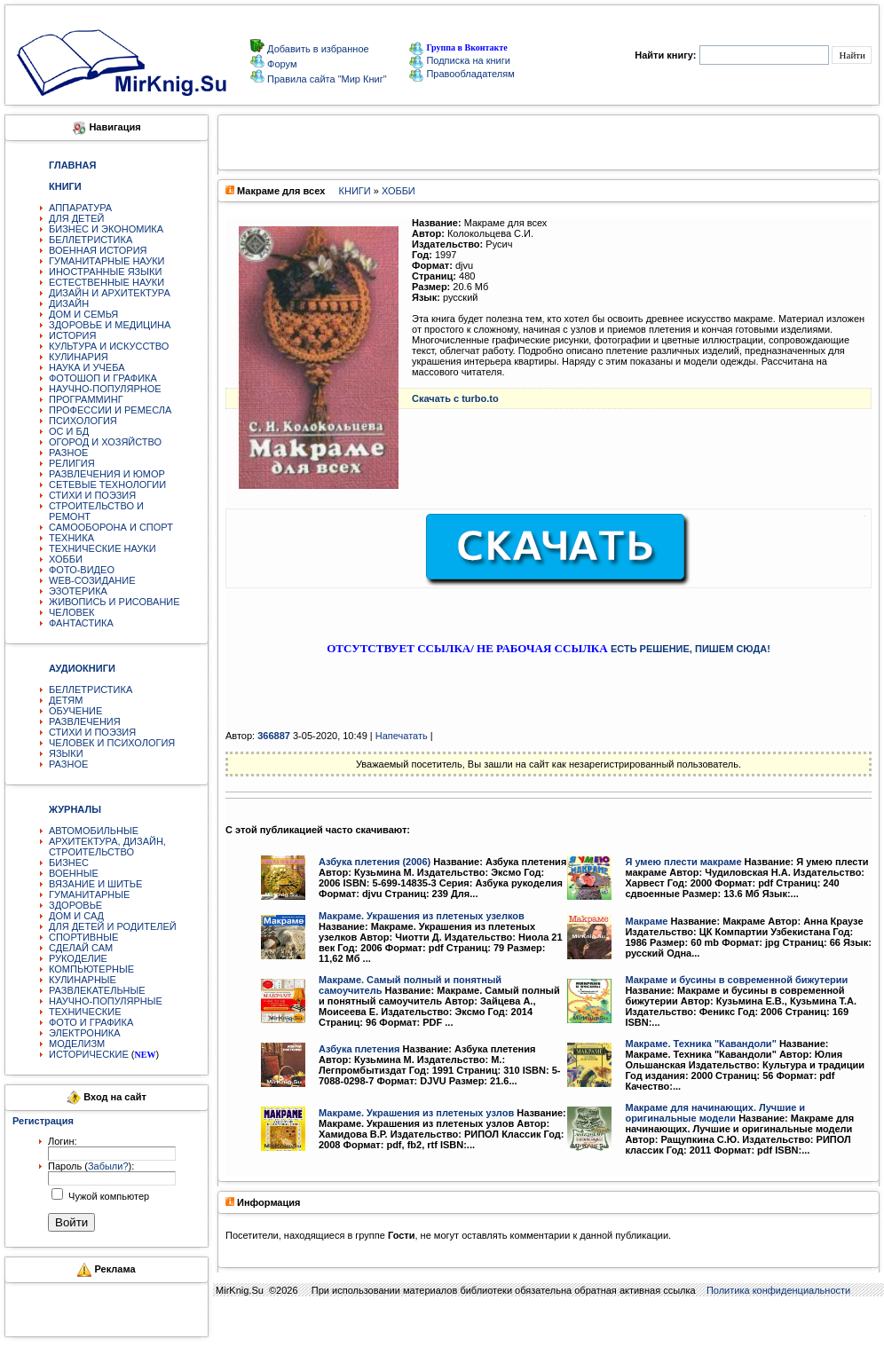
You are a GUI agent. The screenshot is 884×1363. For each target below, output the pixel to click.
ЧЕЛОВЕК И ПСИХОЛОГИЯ (112, 742)
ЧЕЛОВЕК (72, 612)
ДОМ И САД (76, 915)
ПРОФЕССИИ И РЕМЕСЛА (110, 410)
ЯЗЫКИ (66, 753)
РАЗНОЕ (68, 452)
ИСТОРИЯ (72, 335)
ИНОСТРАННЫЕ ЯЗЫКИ (105, 271)
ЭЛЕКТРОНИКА (84, 1033)
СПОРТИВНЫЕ (83, 937)
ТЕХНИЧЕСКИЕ (85, 1011)
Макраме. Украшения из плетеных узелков (422, 915)
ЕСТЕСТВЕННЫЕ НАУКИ (106, 282)
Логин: (62, 1141)
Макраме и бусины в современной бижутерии (736, 979)
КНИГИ (355, 190)
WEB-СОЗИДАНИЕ (92, 580)
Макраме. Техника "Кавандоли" (700, 1043)
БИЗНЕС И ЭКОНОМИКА (106, 229)
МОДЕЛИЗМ (77, 1043)
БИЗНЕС (69, 862)
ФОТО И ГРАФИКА (91, 1022)
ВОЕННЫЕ (74, 873)
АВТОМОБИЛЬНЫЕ (93, 830)
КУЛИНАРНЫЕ (82, 979)
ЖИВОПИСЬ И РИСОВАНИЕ (114, 601)
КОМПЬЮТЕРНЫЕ (91, 969)
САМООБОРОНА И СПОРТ (111, 527)
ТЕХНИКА (71, 537)
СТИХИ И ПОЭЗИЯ (92, 495)
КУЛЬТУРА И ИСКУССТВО (109, 346)
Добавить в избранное (316, 48)
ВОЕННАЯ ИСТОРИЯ (98, 250)
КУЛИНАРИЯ (78, 356)
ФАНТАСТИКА (81, 623)
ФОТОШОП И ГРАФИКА (103, 378)
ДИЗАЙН (69, 303)
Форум (280, 64)
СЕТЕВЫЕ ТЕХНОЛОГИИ (107, 484)
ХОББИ (66, 559)
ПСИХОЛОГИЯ (83, 420)
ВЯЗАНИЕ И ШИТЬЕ (95, 883)
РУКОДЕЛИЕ (78, 958)
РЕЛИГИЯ (72, 463)
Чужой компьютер (107, 1196)
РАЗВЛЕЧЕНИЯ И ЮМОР (107, 474)
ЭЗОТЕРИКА (78, 591)
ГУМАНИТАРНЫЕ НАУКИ (107, 261)
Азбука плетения (359, 1049)
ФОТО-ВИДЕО (81, 569)
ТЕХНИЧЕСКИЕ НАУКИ (102, 548)
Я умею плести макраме (683, 861)
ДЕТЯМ (66, 700)
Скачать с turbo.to (455, 398)
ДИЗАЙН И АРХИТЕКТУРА (109, 293)
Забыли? (108, 1166)
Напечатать (401, 735)
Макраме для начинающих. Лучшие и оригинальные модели (715, 1112)
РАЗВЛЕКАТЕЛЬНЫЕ (97, 990)
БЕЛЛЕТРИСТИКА (90, 239)
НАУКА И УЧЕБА (87, 367)
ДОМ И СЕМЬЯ (83, 314)
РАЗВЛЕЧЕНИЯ (85, 721)
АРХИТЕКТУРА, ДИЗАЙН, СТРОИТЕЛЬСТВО (107, 846)
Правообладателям (461, 73)
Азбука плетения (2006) (374, 861)
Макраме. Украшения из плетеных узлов (416, 1112)
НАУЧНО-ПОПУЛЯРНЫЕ (105, 1001)
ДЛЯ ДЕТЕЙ (76, 218)
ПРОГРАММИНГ (86, 399)
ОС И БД (69, 431)
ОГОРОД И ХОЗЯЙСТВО (105, 442)
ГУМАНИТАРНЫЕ (89, 894)
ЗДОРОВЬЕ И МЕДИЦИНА (109, 324)
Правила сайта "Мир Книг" (325, 79)
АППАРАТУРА (80, 207)
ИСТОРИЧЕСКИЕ (89, 1054)
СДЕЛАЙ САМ (81, 947)
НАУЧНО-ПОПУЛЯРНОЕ (105, 388)
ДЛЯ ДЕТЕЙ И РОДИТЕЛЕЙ (113, 926)
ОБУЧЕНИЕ (75, 710)
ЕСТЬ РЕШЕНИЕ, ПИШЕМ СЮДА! (690, 648)
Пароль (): (91, 1166)
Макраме (646, 921)
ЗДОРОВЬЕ (75, 905)
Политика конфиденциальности (778, 1290)
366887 (273, 735)
